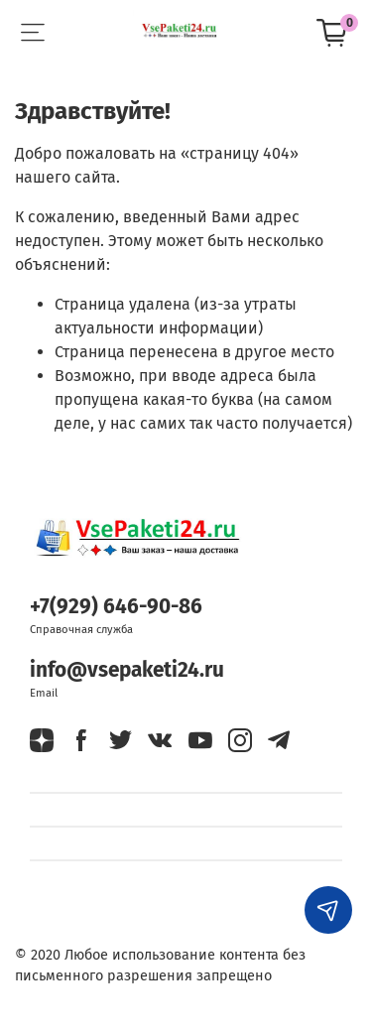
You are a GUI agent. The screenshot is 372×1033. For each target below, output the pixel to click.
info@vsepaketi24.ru (127, 670)
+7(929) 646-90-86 (116, 606)
